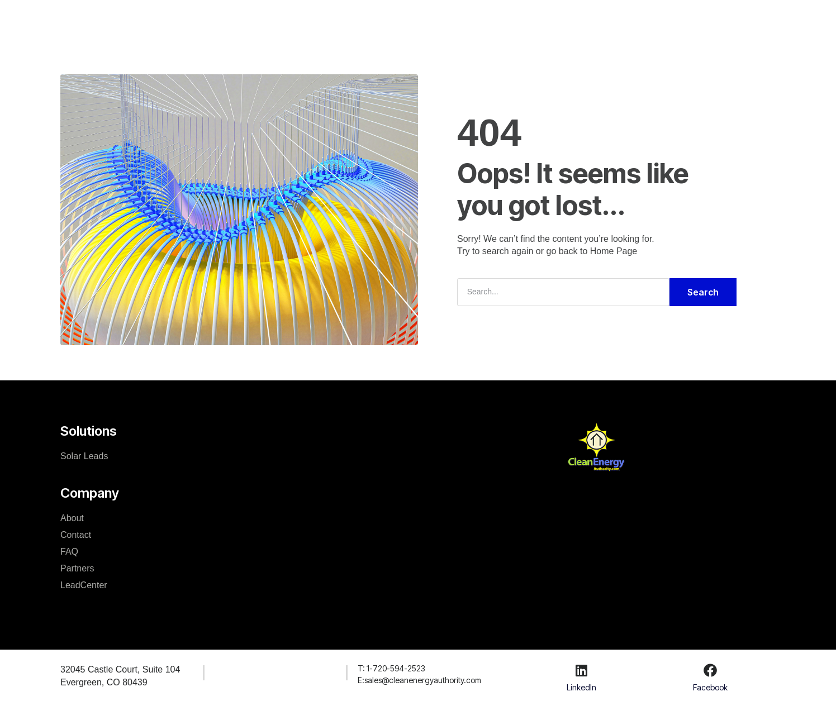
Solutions (303, 19)
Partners (77, 568)
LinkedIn (581, 687)
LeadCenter (486, 19)
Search (703, 292)
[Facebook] (710, 670)
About (72, 518)
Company (360, 19)
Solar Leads (84, 456)
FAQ (69, 551)
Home (253, 19)
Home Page (614, 251)
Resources (420, 19)
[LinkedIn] (581, 670)
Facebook (710, 687)
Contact (75, 535)
